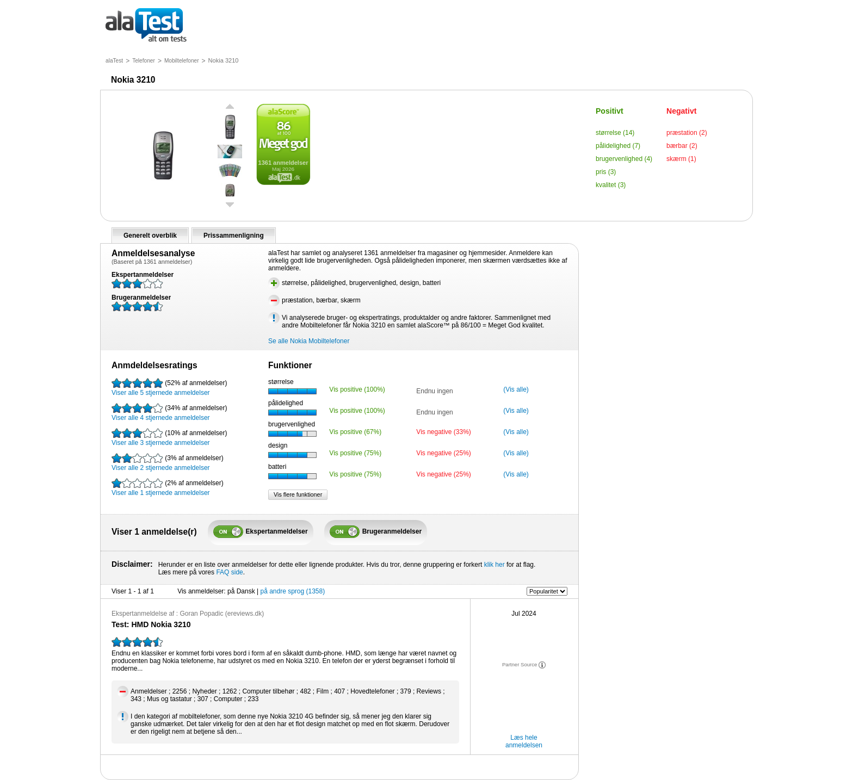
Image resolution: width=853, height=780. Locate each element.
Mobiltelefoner (181, 61)
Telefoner (143, 61)
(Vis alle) (515, 389)
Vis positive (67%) (355, 432)
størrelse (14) (615, 133)
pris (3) (606, 172)
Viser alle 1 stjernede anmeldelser (168, 487)
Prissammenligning (233, 235)
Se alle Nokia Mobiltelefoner (308, 341)
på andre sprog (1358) (292, 591)
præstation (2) (686, 133)
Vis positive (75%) (355, 453)
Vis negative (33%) (443, 432)
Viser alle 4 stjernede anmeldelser (169, 412)
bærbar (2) (681, 146)
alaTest (114, 61)
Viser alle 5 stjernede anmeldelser (169, 387)
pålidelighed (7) (618, 146)
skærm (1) (681, 159)
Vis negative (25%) (443, 453)
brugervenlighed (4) (624, 159)
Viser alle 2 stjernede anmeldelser (168, 462)
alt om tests (146, 26)
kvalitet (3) (611, 185)
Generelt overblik (150, 235)
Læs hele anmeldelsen (523, 741)
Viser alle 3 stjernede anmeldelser (169, 437)
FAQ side (229, 572)
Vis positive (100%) (357, 389)
